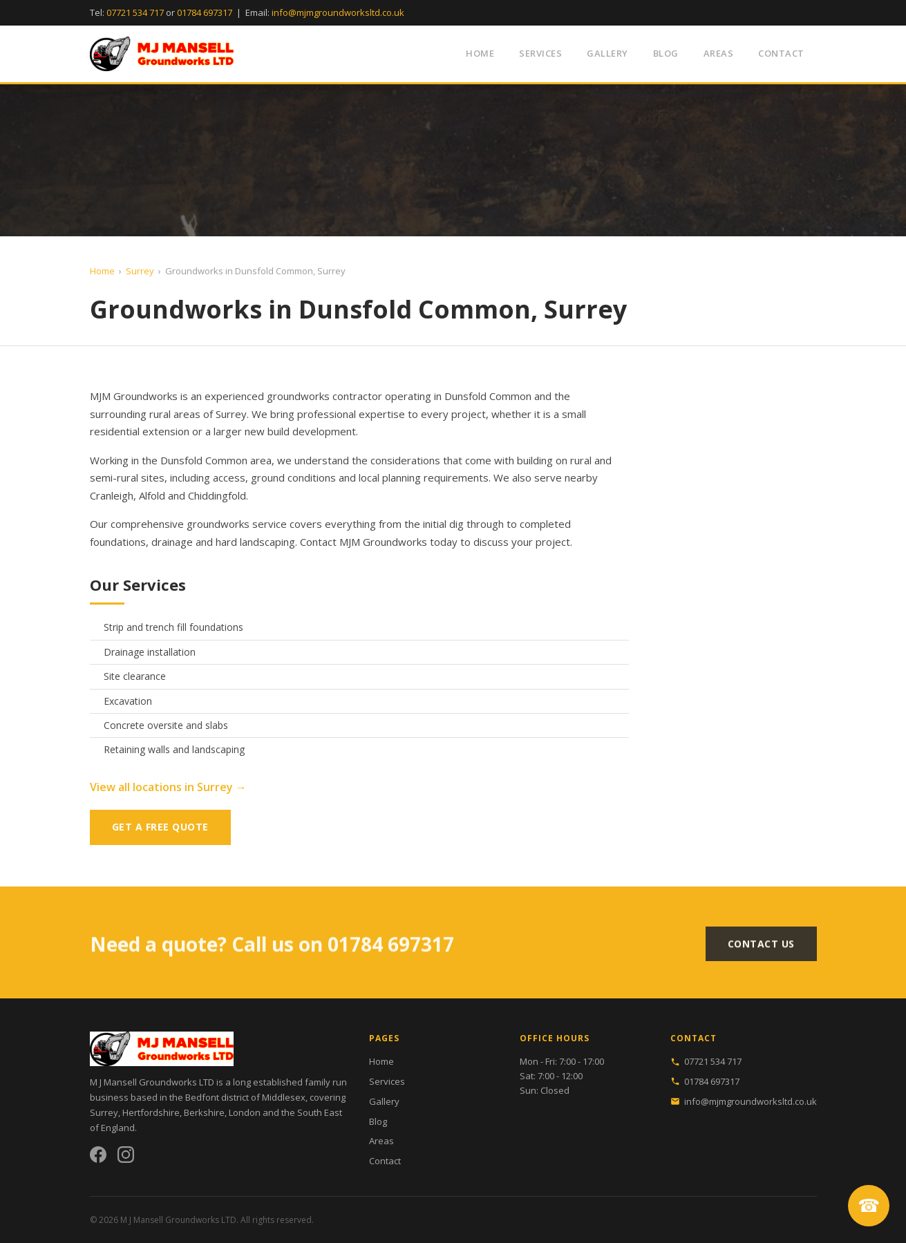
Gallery (607, 53)
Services (540, 53)
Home (480, 53)
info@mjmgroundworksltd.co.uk (338, 12)
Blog (666, 53)
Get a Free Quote (160, 826)
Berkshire (204, 1112)
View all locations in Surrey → (168, 787)
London (245, 1112)
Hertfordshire (151, 1112)
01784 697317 (204, 12)
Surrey (140, 271)
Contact (781, 53)
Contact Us (761, 947)
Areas (719, 53)
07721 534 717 (135, 12)
